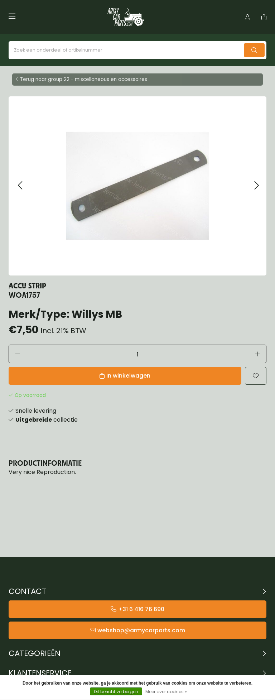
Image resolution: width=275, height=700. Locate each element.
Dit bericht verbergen (116, 692)
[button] (20, 186)
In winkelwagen (128, 375)
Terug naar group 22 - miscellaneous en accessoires (83, 79)
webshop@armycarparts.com (141, 630)
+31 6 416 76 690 (141, 609)
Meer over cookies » (166, 692)
